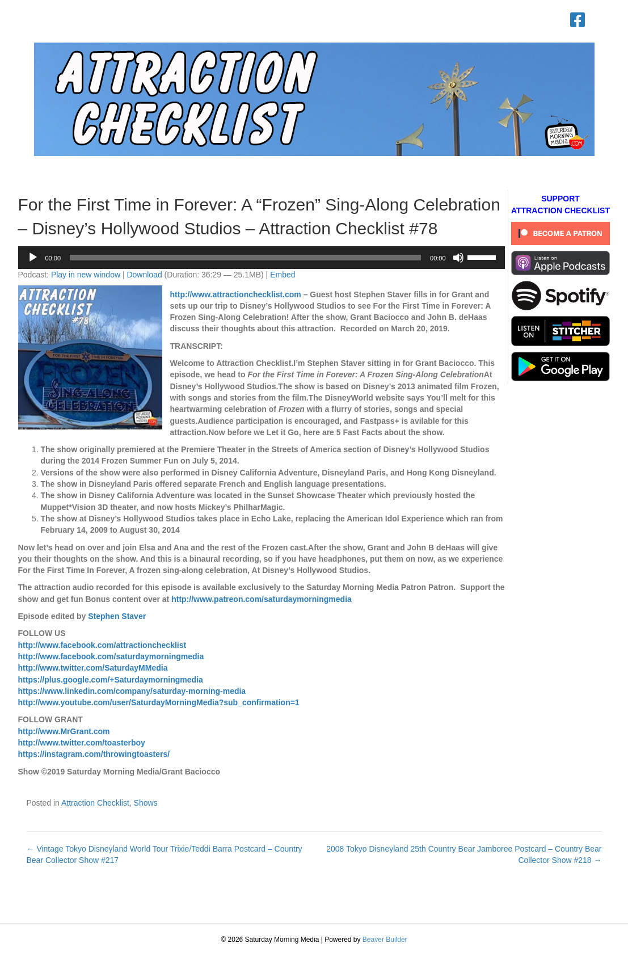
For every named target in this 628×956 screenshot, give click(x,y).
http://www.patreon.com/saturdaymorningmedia (261, 599)
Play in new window (85, 274)
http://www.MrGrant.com (64, 731)
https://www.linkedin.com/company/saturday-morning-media (132, 691)
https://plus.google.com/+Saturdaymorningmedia (110, 679)
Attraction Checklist (95, 802)
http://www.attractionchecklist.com (235, 294)
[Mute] (458, 257)
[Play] (33, 257)
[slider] (245, 257)
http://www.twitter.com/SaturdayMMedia (93, 667)
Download (144, 274)
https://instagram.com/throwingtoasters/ (94, 754)
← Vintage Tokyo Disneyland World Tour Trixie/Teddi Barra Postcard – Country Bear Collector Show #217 (164, 854)
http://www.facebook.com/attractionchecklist (102, 645)
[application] (261, 257)
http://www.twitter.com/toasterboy (81, 742)
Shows (146, 802)
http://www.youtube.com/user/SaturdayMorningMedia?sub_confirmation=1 (159, 702)
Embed (282, 274)
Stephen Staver (117, 616)
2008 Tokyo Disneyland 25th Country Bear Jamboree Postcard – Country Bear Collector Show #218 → (463, 854)
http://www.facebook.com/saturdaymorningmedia (111, 656)
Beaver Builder (385, 940)
